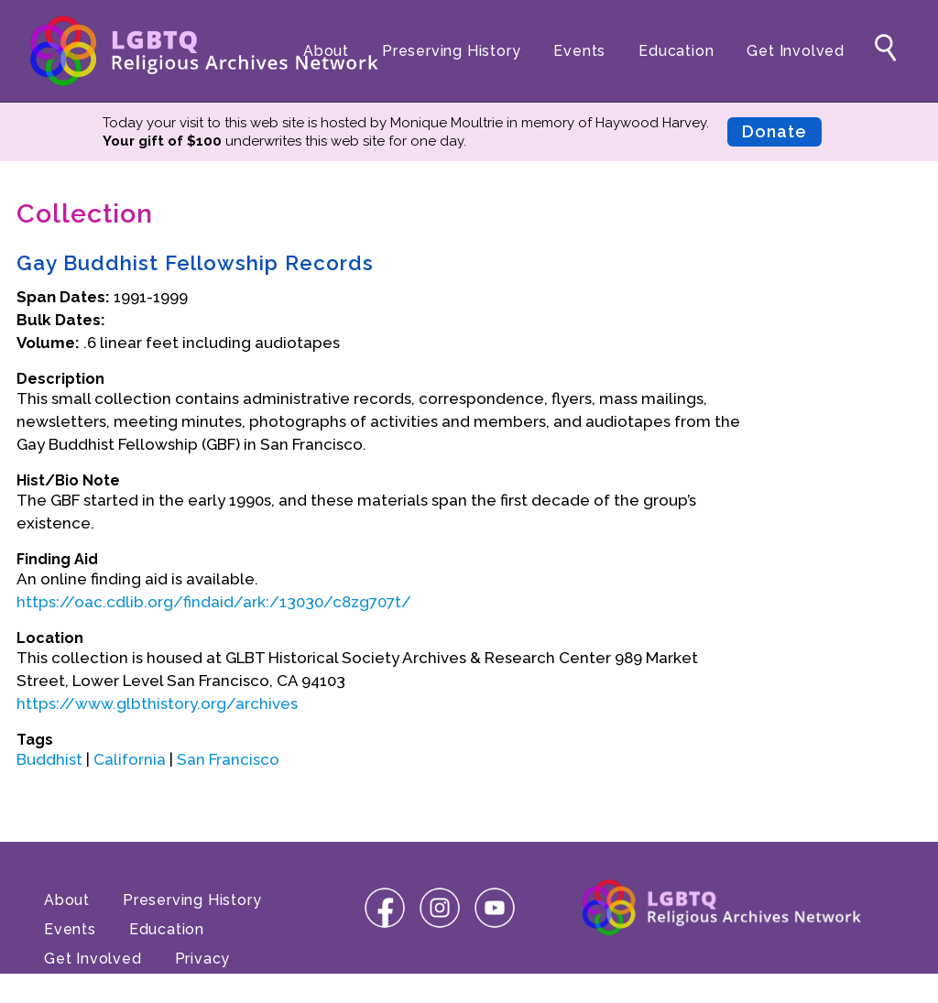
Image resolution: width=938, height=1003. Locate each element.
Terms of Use (95, 988)
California (129, 759)
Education (676, 51)
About (326, 51)
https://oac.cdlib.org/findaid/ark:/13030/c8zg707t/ (213, 602)
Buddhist (49, 759)
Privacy (203, 958)
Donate (774, 131)
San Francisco (228, 759)
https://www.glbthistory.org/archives (157, 703)
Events (579, 51)
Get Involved (796, 51)
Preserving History (451, 51)
